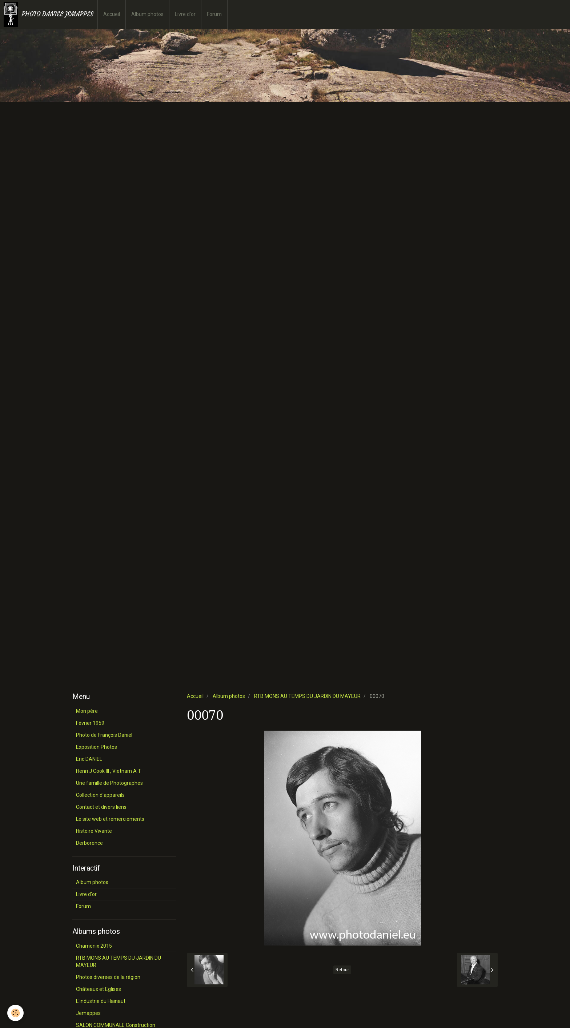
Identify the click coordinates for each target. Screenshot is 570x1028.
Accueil (111, 14)
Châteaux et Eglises (98, 989)
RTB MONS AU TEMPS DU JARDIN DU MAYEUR (307, 696)
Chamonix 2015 (94, 946)
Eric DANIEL (89, 759)
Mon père (87, 711)
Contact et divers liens (101, 807)
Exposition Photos (96, 747)
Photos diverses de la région (108, 977)
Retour (342, 969)
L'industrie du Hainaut (100, 1001)
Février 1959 (90, 723)
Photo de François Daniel (104, 735)
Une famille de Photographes (109, 783)
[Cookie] (15, 1013)
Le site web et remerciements (110, 819)
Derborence (89, 843)
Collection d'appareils (100, 795)
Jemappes (88, 1013)
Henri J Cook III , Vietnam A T (108, 771)
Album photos (147, 14)
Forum (214, 14)
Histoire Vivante (94, 831)
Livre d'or (185, 14)
